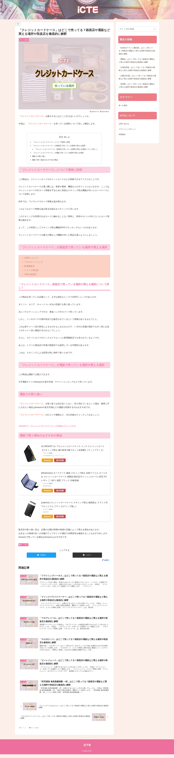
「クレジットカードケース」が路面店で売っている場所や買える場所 (58, 146)
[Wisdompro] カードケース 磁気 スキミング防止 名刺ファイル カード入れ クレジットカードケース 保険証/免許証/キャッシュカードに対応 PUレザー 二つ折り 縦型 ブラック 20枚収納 (74, 478)
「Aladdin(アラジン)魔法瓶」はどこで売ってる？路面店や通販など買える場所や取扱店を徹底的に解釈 (137, 51)
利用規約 (122, 134)
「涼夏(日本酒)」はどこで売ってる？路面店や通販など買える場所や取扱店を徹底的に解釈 (137, 77)
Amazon (47, 461)
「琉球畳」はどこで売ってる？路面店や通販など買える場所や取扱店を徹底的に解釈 (137, 85)
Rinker (51, 454)
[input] (137, 29)
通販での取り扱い (37, 157)
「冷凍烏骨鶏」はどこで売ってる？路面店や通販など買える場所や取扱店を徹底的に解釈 (137, 68)
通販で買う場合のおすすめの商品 (43, 161)
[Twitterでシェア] (41, 556)
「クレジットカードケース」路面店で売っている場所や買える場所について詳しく (66, 150)
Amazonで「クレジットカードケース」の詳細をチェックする (47, 427)
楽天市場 (60, 461)
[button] (87, 556)
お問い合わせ (124, 124)
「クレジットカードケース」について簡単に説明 (50, 142)
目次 (61, 137)
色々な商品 (23, 546)
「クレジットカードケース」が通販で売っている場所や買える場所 (57, 153)
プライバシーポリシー (127, 129)
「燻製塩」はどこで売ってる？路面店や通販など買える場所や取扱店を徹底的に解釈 (137, 60)
